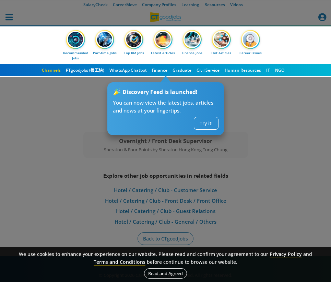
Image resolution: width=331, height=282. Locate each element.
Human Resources (243, 70)
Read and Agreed (165, 273)
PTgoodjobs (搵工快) (85, 70)
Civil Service (208, 70)
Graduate (182, 70)
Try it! (206, 123)
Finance (159, 70)
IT (268, 70)
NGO (279, 70)
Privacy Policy (286, 254)
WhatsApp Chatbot (128, 70)
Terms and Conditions (119, 262)
